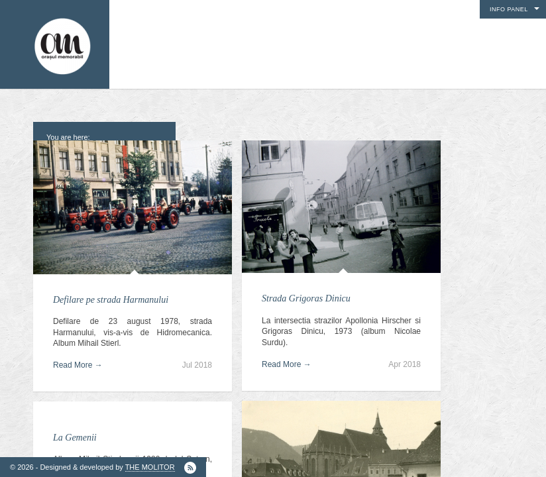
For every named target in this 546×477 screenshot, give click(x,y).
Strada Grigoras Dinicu (306, 298)
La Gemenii (75, 438)
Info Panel (509, 9)
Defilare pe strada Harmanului (110, 300)
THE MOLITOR (150, 467)
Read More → (78, 365)
